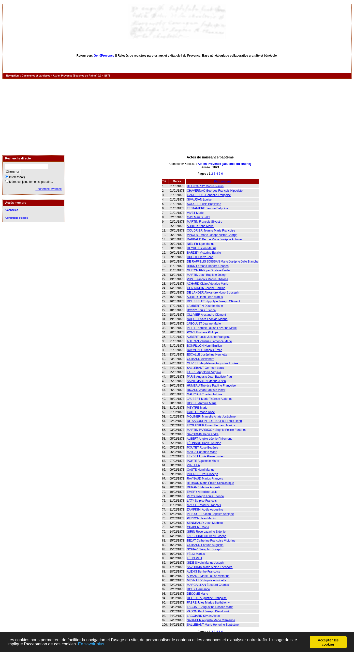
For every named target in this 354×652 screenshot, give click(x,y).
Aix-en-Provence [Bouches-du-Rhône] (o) (77, 75)
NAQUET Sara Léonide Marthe (207, 319)
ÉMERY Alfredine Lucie (202, 492)
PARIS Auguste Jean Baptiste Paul (209, 376)
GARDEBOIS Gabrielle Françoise (209, 195)
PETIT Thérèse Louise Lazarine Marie (211, 328)
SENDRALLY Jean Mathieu (205, 523)
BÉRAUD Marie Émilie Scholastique (210, 483)
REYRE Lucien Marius (201, 248)
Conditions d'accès (16, 218)
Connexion (11, 210)
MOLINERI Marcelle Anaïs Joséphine (211, 416)
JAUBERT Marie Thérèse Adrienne (209, 399)
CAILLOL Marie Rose (201, 412)
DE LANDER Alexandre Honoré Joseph (212, 292)
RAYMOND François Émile (204, 350)
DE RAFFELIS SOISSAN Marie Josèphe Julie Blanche (222, 261)
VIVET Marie (195, 213)
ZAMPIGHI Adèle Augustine (205, 509)
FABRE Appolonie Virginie (204, 372)
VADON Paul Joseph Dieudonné (208, 611)
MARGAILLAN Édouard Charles (208, 585)
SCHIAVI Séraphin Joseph (204, 549)
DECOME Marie (197, 593)
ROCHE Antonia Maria (201, 403)
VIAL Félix (193, 465)
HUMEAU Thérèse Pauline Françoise (211, 385)
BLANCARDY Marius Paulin (205, 186)
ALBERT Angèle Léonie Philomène (210, 438)
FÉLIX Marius (196, 554)
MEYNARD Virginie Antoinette (206, 580)
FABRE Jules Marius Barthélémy (208, 602)
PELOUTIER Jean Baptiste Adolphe (210, 514)
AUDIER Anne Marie (200, 226)
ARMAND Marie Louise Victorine (208, 576)
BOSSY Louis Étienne (201, 310)
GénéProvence (104, 55)
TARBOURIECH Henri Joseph (206, 536)
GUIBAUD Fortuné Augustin (205, 545)
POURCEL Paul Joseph (202, 474)
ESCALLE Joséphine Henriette (207, 354)
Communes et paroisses (36, 75)
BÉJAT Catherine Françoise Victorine (211, 540)
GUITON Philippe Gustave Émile (208, 270)
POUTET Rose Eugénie (202, 447)
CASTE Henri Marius (200, 469)
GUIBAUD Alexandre (200, 359)
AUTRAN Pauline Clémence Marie (209, 341)
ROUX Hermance (198, 589)
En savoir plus (91, 644)
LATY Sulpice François (202, 500)
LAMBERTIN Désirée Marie (205, 306)
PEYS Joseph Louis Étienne (205, 496)
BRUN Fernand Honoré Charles (207, 266)
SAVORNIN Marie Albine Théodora (210, 567)
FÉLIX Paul (194, 558)
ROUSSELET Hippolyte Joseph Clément (213, 301)
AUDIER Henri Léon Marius (205, 297)
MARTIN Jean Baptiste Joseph (207, 275)
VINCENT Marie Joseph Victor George (212, 235)
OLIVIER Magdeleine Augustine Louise (212, 363)
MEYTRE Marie (197, 407)
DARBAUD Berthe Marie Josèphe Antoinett (215, 239)
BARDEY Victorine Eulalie (204, 252)
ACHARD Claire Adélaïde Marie (207, 283)
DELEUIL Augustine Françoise (207, 598)
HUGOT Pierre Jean (200, 257)
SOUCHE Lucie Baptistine (204, 204)
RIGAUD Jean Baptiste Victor (206, 390)
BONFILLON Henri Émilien (204, 345)
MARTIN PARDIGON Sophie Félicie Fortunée (216, 430)
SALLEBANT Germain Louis (205, 368)
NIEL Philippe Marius (200, 244)
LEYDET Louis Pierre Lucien (205, 456)
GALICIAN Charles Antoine (204, 394)
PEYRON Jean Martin (201, 518)
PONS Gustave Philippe (202, 332)
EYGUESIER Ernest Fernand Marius (211, 425)
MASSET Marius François (204, 505)
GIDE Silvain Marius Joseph (205, 562)
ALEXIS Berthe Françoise (204, 571)
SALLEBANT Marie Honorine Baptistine (213, 624)
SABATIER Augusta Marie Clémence (211, 620)
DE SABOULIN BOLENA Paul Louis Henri (214, 421)
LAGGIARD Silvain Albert (203, 616)
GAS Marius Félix (198, 217)
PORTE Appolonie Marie (203, 461)
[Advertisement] (177, 117)
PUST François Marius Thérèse (207, 279)
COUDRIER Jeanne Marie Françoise (211, 230)
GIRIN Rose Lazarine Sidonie (206, 531)
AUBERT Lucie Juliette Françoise (209, 337)
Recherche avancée (48, 189)
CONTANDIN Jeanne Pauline (206, 288)
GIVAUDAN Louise (199, 199)
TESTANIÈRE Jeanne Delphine (207, 208)
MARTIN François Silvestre (204, 221)
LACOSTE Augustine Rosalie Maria (210, 607)
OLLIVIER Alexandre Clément (206, 314)
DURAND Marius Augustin (204, 487)
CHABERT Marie (198, 527)
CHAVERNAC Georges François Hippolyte (215, 190)
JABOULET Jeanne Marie (204, 323)
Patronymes (222, 181)
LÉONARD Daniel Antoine (204, 443)
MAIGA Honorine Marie (202, 452)
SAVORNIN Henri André (203, 434)
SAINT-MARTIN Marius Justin (206, 381)
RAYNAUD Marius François (205, 478)
